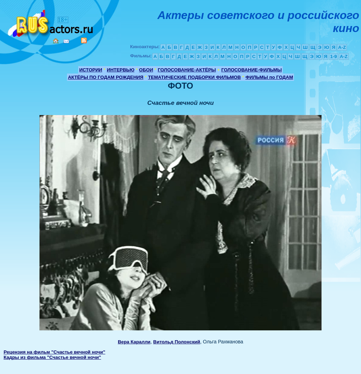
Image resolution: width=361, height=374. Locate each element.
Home (56, 40)
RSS (84, 40)
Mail (66, 41)
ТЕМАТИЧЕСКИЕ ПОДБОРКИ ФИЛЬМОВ (194, 77)
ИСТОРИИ (90, 69)
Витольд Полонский (176, 341)
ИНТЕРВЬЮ (120, 69)
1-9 (333, 56)
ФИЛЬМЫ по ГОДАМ (269, 77)
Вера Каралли (134, 341)
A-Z (342, 47)
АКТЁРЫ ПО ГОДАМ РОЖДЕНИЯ (105, 77)
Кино (51, 22)
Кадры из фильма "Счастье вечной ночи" (52, 357)
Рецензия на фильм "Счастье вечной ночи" (54, 352)
